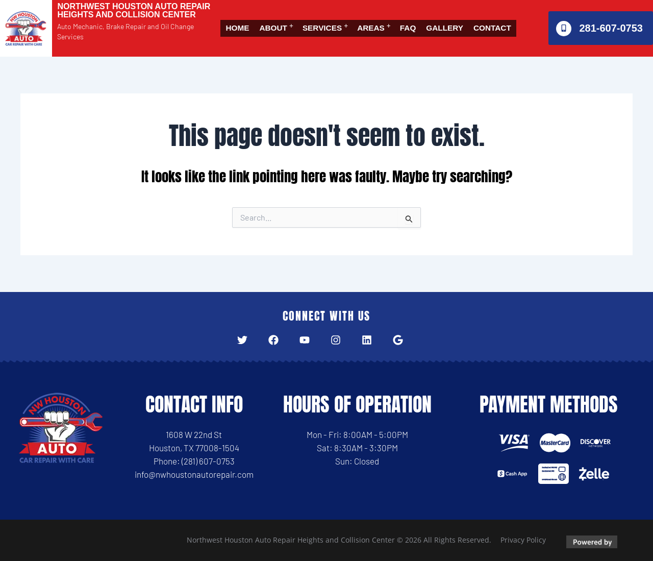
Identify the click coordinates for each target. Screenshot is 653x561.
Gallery (471, 21)
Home (239, 21)
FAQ (429, 21)
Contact (247, 35)
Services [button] (334, 21)
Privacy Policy (523, 540)
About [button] (279, 21)
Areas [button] (389, 21)
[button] (282, 21)
